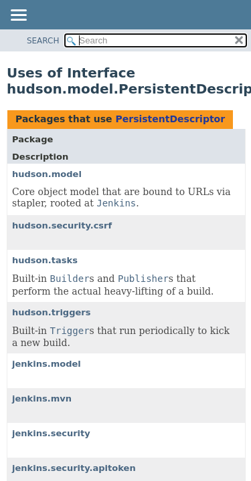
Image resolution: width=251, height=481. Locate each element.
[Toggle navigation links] (18, 16)
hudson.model (47, 174)
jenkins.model (46, 364)
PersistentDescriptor (170, 119)
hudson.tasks (45, 260)
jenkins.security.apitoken (74, 468)
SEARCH (43, 40)
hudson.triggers (51, 312)
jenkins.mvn (42, 398)
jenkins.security (51, 433)
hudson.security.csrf (62, 225)
